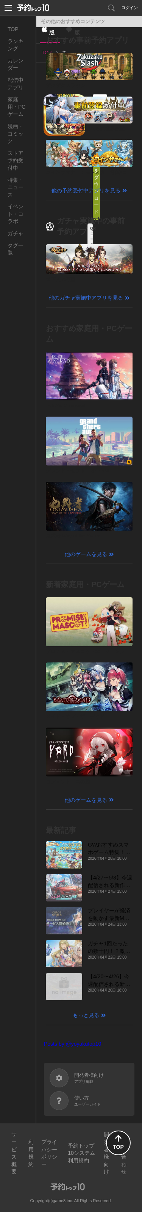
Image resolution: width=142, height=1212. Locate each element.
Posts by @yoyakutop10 (72, 1044)
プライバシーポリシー (49, 1153)
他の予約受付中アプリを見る (85, 190)
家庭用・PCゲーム (16, 106)
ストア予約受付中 (15, 160)
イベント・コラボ (15, 213)
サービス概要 (14, 1153)
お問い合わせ (123, 1153)
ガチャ (15, 233)
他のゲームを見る (86, 554)
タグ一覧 (15, 249)
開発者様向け (106, 1153)
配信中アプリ (15, 84)
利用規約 (31, 1153)
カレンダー (15, 64)
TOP (13, 29)
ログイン (129, 7)
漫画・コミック (15, 133)
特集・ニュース (15, 187)
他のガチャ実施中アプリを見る (86, 298)
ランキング (15, 45)
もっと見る (86, 1015)
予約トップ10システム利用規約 (81, 1153)
